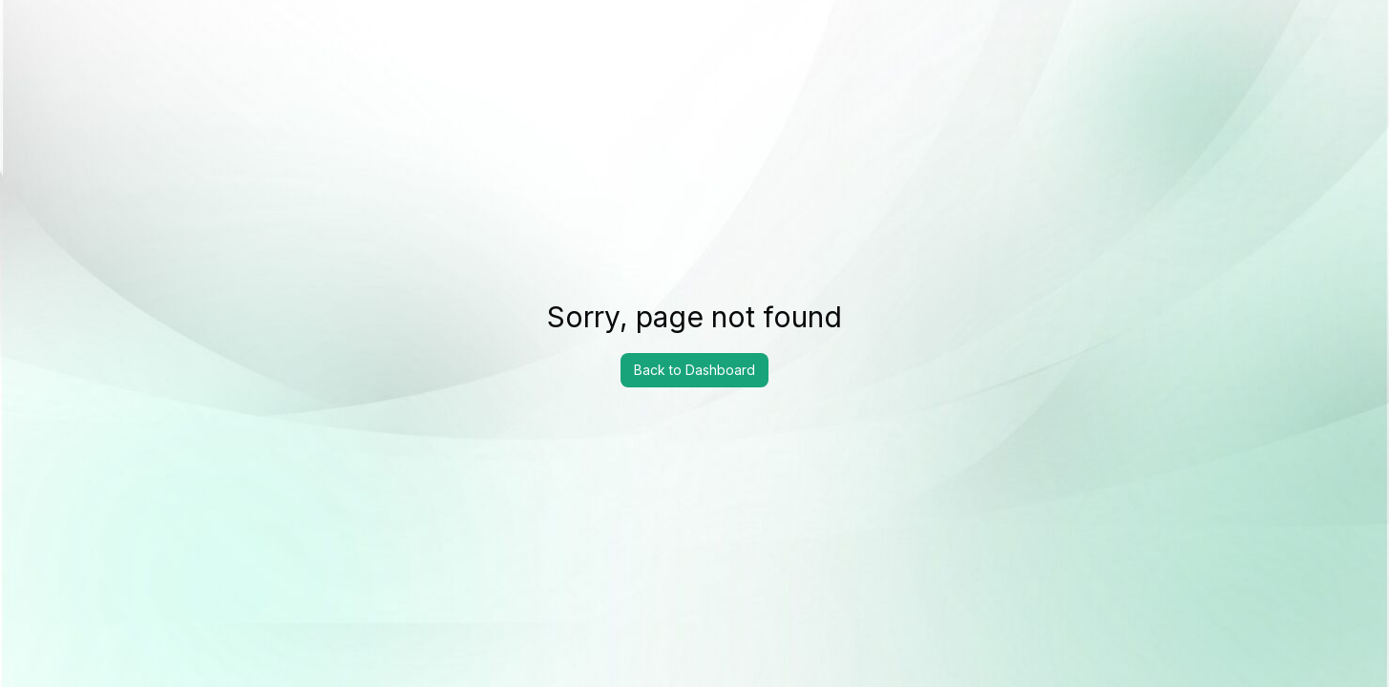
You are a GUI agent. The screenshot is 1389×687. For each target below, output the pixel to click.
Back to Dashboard (694, 370)
